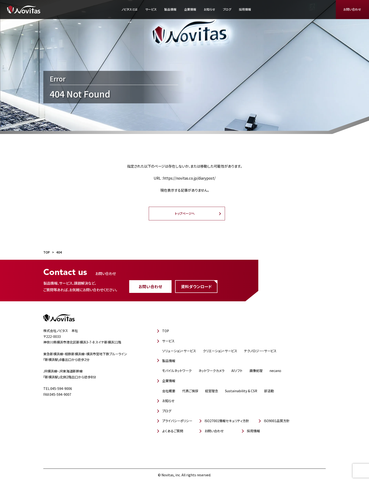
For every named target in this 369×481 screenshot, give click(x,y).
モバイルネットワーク (177, 370)
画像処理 (256, 370)
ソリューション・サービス (179, 350)
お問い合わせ (352, 9)
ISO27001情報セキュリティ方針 (227, 420)
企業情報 (190, 9)
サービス (151, 9)
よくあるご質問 (172, 430)
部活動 (269, 390)
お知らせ (209, 9)
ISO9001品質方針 (277, 420)
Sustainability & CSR (241, 390)
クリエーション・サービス (220, 350)
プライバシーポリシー (177, 420)
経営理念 (211, 390)
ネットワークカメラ (211, 370)
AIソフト (237, 370)
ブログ (227, 9)
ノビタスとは (129, 9)
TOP (165, 330)
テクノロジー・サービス (260, 350)
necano (275, 370)
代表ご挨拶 (190, 390)
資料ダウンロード (196, 286)
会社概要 (168, 390)
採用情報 (245, 9)
